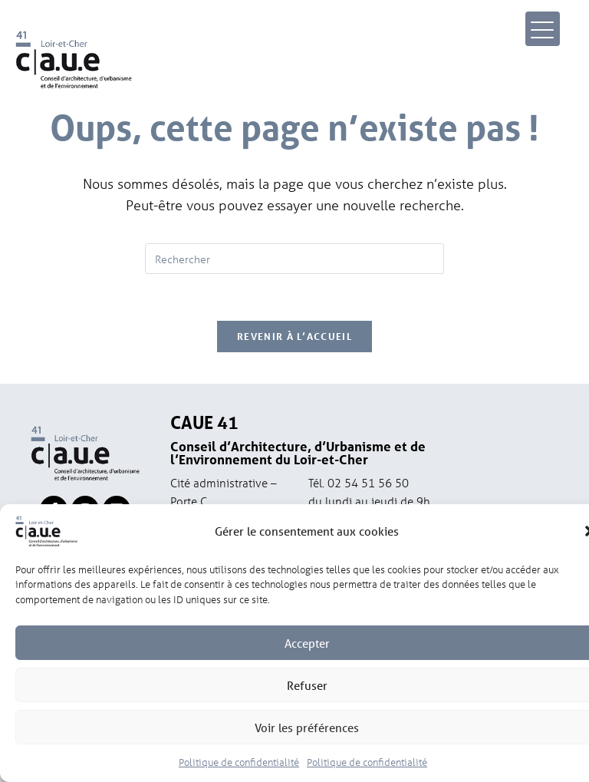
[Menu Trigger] (542, 29)
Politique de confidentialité (239, 767)
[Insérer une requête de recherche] (294, 258)
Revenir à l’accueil (294, 336)
